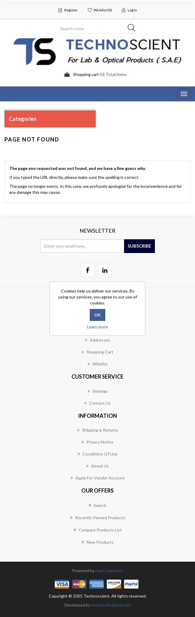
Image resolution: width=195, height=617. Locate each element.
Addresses (97, 339)
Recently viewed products (97, 517)
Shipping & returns (97, 429)
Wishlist (98, 363)
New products (98, 542)
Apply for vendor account (98, 477)
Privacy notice (97, 441)
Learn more (97, 326)
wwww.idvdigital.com (111, 604)
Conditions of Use (98, 453)
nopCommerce (109, 570)
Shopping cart (97, 351)
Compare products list (98, 530)
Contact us (97, 403)
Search (97, 505)
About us (97, 465)
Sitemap (98, 391)
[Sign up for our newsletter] (82, 246)
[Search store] (97, 29)
